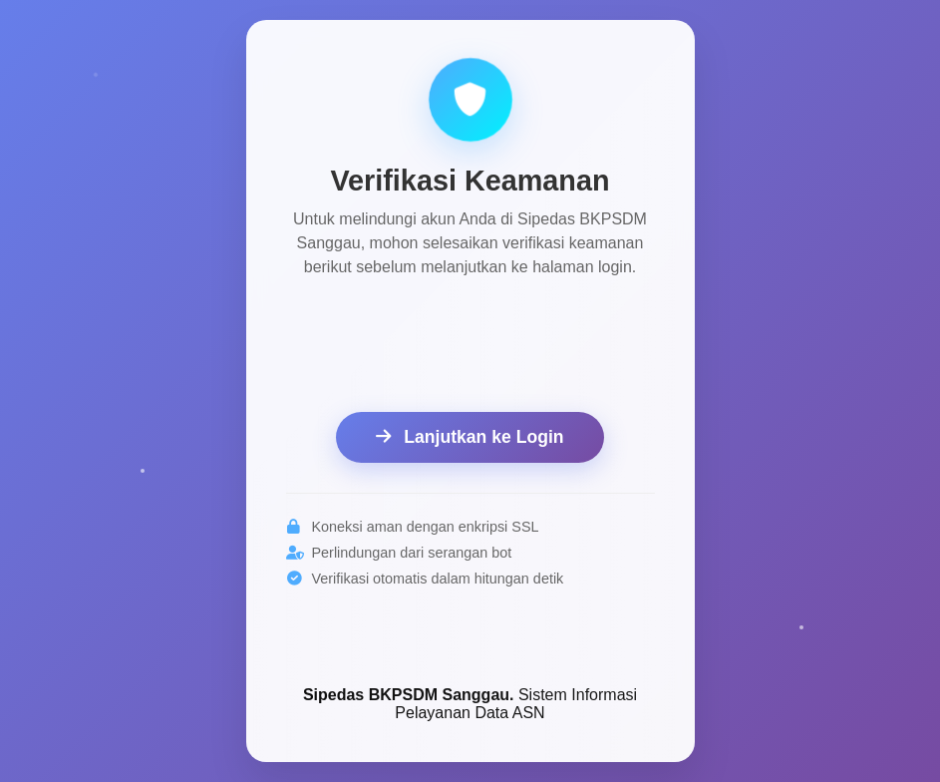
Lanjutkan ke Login (469, 437)
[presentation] (470, 348)
